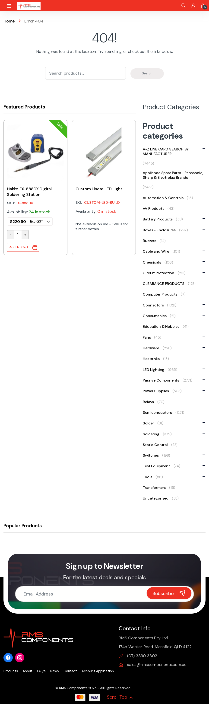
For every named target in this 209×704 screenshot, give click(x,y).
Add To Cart (18, 247)
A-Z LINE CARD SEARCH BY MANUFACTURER (174, 151)
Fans (148, 337)
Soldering (152, 434)
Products (10, 671)
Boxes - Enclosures (160, 230)
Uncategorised (155, 498)
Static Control (156, 444)
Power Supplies (157, 391)
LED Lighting (155, 369)
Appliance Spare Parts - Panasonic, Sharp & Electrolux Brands (174, 175)
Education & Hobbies (162, 326)
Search (183, 5)
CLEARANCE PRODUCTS (163, 283)
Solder (149, 423)
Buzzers (150, 240)
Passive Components (162, 380)
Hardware (152, 348)
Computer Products (160, 294)
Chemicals (153, 262)
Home (9, 21)
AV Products (154, 208)
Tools (148, 477)
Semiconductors (158, 412)
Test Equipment (157, 466)
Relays (149, 401)
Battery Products (159, 219)
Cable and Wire (157, 251)
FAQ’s (41, 671)
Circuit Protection (160, 273)
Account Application (98, 671)
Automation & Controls (164, 197)
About (27, 671)
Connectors (154, 305)
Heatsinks (152, 358)
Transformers (155, 487)
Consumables (156, 315)
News (54, 671)
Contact (70, 671)
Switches (152, 455)
